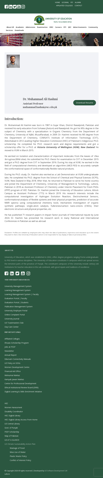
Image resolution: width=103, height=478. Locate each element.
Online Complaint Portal (15, 314)
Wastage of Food (17, 448)
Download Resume (84, 102)
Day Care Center (12, 327)
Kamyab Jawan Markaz (14, 379)
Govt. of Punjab (11, 427)
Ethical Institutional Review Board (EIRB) (22, 387)
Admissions (30, 27)
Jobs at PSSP (10, 347)
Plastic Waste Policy (18, 456)
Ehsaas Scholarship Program (17, 343)
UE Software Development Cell (56, 471)
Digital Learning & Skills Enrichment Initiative (23, 391)
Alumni (78, 2)
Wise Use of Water (18, 452)
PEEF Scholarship (12, 432)
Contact (78, 5)
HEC (6, 403)
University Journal (12, 318)
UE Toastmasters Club (14, 323)
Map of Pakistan (11, 436)
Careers (58, 27)
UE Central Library (12, 423)
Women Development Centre (17, 367)
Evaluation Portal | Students (16, 302)
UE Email (65, 2)
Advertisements (80, 27)
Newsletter (9, 351)
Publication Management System (19, 306)
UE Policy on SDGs (12, 363)
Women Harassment (13, 407)
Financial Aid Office (13, 371)
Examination (42, 27)
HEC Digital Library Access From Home (21, 419)
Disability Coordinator (14, 411)
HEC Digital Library (12, 415)
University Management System (18, 286)
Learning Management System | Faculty (22, 294)
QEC (69, 27)
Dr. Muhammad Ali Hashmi (40, 99)
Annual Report (11, 355)
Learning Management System (18, 290)
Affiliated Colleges (64, 5)
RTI (72, 2)
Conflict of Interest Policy (20, 460)
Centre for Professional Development (20, 383)
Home (57, 2)
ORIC (51, 27)
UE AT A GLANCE (12, 440)
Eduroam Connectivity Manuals (18, 359)
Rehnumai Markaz (12, 375)
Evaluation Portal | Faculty (16, 298)
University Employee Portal (16, 310)
